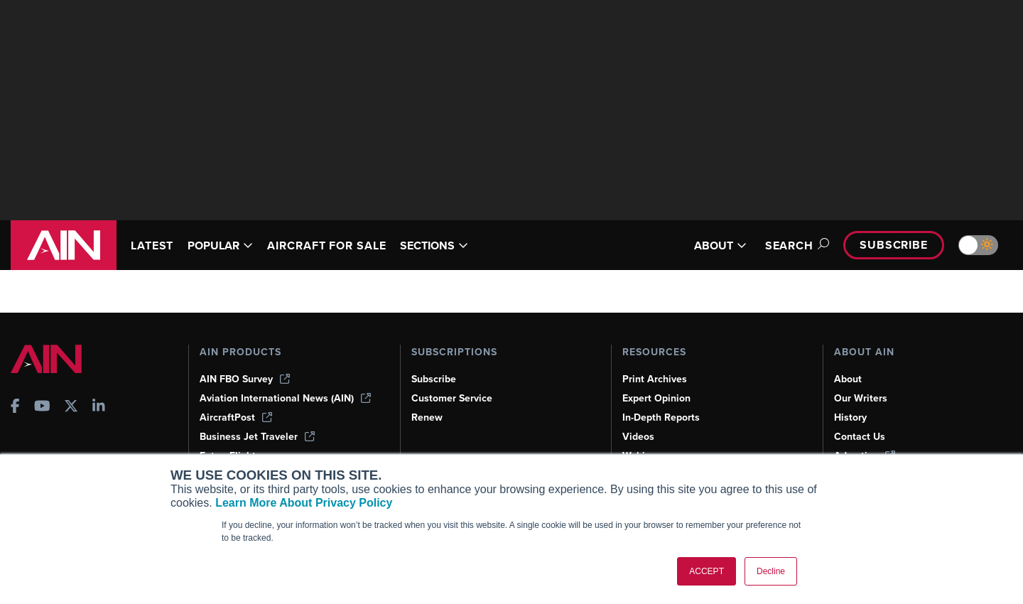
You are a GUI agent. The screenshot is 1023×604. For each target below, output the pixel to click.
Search (795, 245)
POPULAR (220, 245)
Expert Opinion (656, 398)
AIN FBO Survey (245, 379)
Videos (638, 437)
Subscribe (894, 245)
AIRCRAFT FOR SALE (326, 245)
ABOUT (720, 245)
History (850, 417)
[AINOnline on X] (71, 407)
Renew (427, 417)
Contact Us (859, 437)
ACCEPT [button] (706, 571)
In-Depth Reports (661, 417)
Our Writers (860, 398)
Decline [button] (771, 571)
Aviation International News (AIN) (285, 398)
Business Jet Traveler (257, 437)
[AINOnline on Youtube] (42, 407)
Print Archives (654, 379)
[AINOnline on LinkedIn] (98, 407)
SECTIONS (434, 245)
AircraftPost (236, 417)
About (848, 379)
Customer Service (451, 398)
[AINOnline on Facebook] (15, 407)
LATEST (152, 245)
